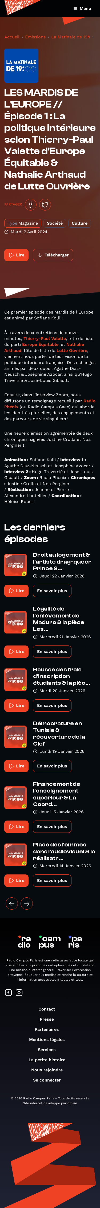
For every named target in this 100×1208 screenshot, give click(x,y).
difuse (72, 1103)
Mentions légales (49, 1039)
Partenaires (49, 1029)
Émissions (35, 36)
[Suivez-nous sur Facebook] (8, 993)
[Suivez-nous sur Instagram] (19, 993)
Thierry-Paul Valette (44, 338)
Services (49, 1049)
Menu (82, 8)
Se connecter (49, 1080)
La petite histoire (50, 1059)
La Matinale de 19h (70, 36)
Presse (49, 1019)
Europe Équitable (40, 344)
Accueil (11, 36)
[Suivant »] (27, 903)
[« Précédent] (12, 903)
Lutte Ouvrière (72, 350)
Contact (49, 1009)
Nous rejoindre (49, 1069)
